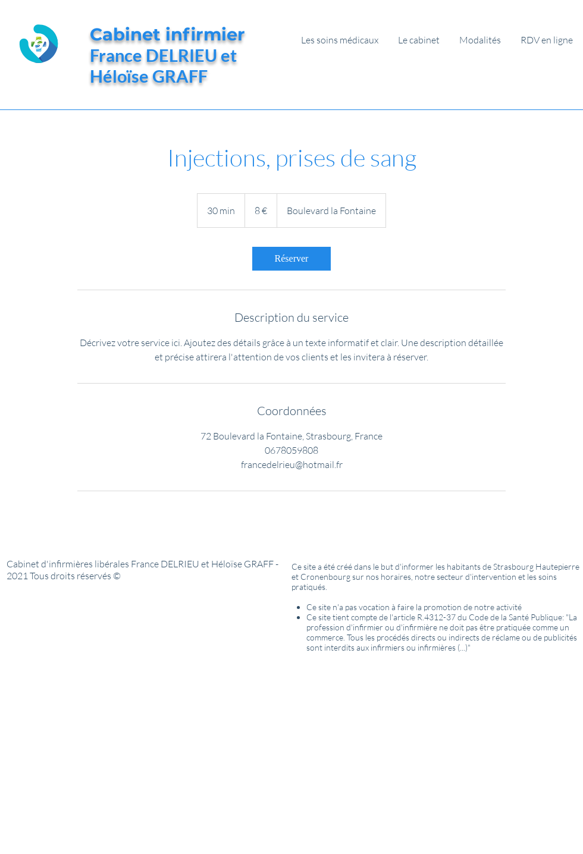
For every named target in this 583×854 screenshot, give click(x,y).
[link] (291, 259)
